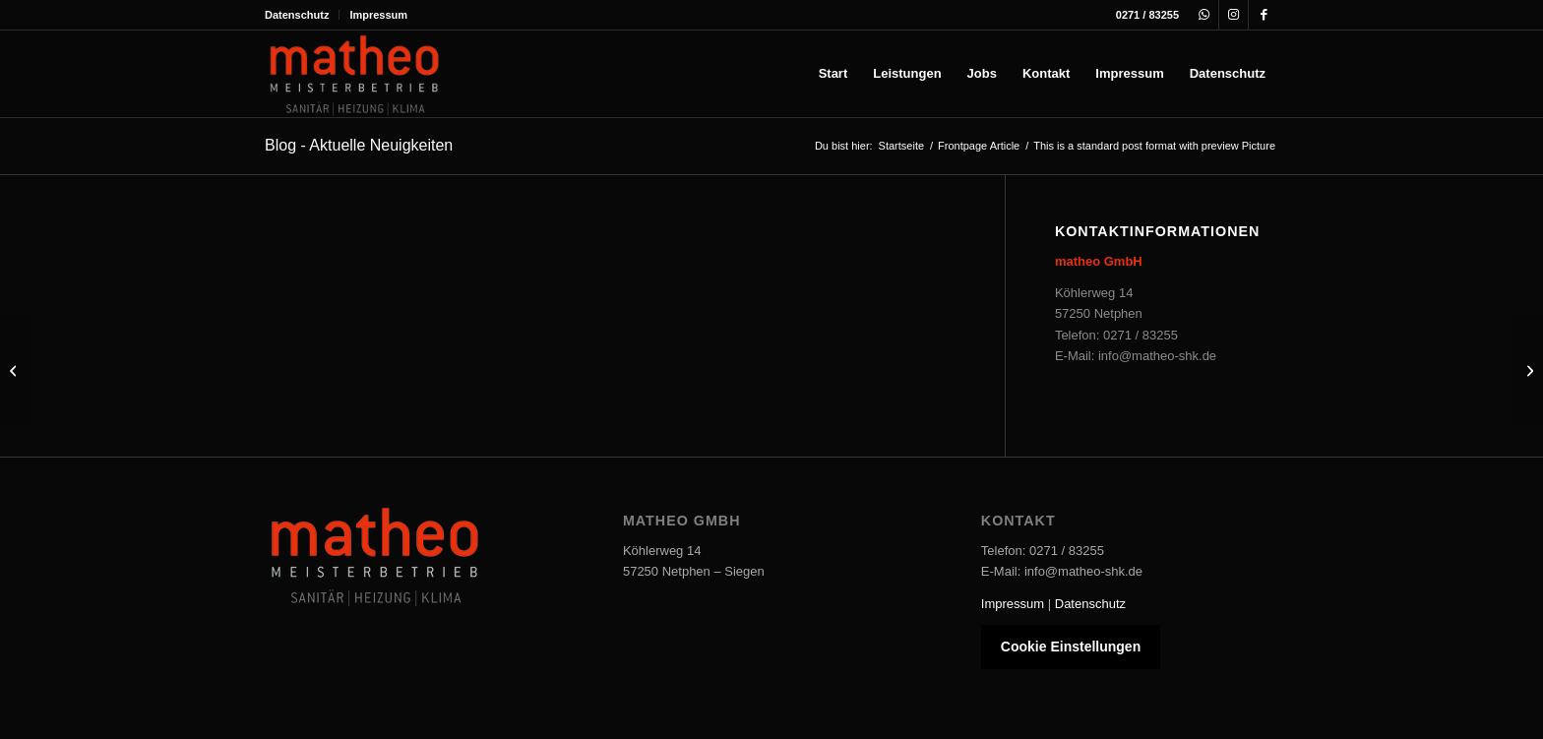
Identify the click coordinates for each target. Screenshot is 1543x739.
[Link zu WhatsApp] (1204, 15)
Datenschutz (297, 15)
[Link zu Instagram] (1233, 15)
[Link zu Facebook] (1263, 15)
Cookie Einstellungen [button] (1071, 646)
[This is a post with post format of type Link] (1527, 370)
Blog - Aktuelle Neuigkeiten (359, 145)
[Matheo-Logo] (353, 74)
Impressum (378, 15)
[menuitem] (302, 15)
